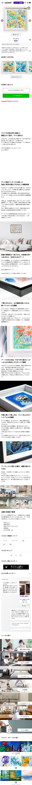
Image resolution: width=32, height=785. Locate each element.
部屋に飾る (16, 34)
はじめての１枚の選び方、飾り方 (16, 90)
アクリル (5, 540)
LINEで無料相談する (17, 95)
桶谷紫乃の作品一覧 (16, 77)
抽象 (23, 540)
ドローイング (15, 540)
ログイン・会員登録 (18, 2)
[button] (28, 8)
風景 (11, 544)
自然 (4, 544)
